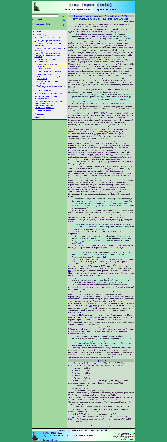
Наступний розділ (104, 426)
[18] (112, 357)
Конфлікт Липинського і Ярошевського (50, 75)
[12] (104, 257)
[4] (129, 38)
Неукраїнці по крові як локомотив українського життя (47, 103)
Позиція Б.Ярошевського (45, 78)
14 (73, 407)
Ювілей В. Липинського (44, 95)
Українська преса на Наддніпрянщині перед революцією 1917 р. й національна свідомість (49, 109)
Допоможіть (83, 430)
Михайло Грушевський (44, 114)
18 (73, 421)
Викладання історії (43, 117)
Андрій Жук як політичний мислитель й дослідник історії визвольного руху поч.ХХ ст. (50, 57)
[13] (70, 271)
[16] (79, 312)
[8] (101, 113)
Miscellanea (40, 124)
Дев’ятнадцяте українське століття (48, 42)
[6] (90, 101)
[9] (90, 208)
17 (73, 417)
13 (73, 390)
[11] (79, 243)
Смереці (54, 440)
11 (73, 385)
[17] (114, 345)
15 (73, 409)
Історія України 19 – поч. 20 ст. (48, 39)
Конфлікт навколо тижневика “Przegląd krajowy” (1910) (47, 63)
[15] (90, 306)
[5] (127, 55)
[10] (103, 229)
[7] (87, 110)
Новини (38, 32)
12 (73, 388)
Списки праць (41, 35)
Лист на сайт (37, 19)
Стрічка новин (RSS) (41, 24)
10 (73, 380)
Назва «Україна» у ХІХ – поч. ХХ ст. (48, 99)
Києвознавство (41, 121)
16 (73, 414)
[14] (120, 282)
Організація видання (44, 72)
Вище (93, 426)
